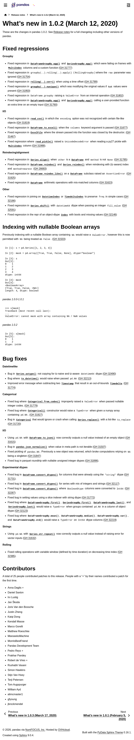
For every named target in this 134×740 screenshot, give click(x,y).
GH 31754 (23, 76)
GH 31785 (121, 159)
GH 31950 (23, 90)
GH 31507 (99, 446)
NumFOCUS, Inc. (35, 729)
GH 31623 (106, 182)
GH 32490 (109, 373)
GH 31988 (39, 145)
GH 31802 (117, 95)
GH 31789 (91, 81)
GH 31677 (121, 127)
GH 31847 (34, 456)
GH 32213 (85, 378)
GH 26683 (40, 168)
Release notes (18, 15)
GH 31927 (36, 414)
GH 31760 (51, 104)
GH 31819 (23, 122)
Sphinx (23, 735)
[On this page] (128, 5)
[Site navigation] (5, 5)
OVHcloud (64, 729)
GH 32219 (110, 519)
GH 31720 (14, 423)
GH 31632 (29, 538)
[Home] (5, 15)
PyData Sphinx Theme (110, 732)
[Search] (121, 5)
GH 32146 (110, 214)
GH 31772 (88, 497)
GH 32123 (21, 510)
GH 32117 (113, 483)
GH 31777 (65, 67)
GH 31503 (59, 239)
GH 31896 (91, 460)
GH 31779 (31, 405)
